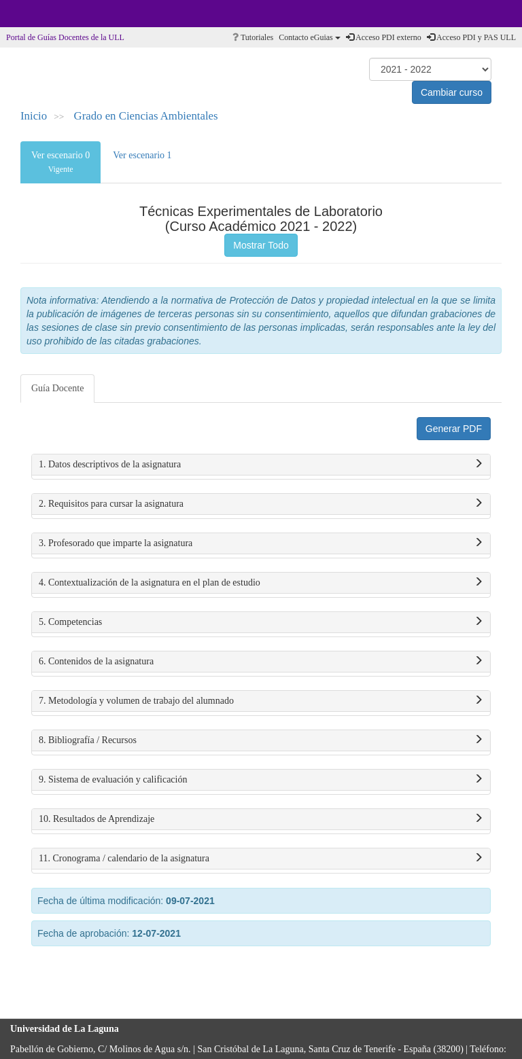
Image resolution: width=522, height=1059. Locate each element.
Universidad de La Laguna (47, 13)
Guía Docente (57, 388)
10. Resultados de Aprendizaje (261, 819)
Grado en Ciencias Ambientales (146, 115)
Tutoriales (252, 37)
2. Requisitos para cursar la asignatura (261, 504)
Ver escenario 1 (142, 155)
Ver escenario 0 (60, 162)
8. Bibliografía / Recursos (261, 740)
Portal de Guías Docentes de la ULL (65, 37)
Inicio (33, 115)
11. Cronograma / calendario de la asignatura (261, 858)
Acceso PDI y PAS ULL (471, 37)
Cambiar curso (452, 92)
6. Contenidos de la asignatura (261, 661)
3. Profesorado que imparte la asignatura (261, 543)
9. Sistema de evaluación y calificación (261, 780)
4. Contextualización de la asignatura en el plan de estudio (261, 583)
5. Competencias (261, 622)
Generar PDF (453, 428)
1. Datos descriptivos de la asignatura (261, 464)
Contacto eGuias (310, 37)
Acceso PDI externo (383, 37)
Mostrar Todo (260, 245)
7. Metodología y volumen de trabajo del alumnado (261, 701)
